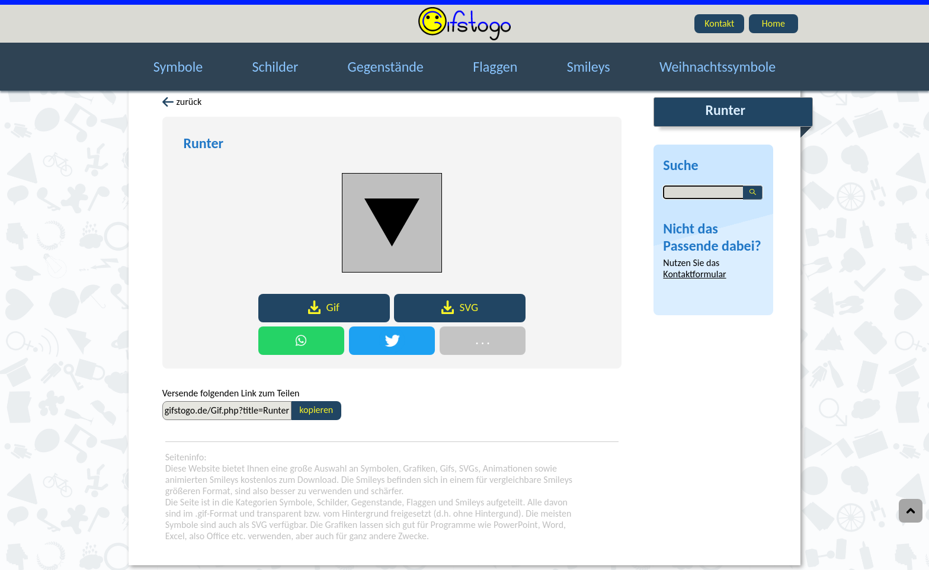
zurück (181, 101)
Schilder (275, 60)
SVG (459, 307)
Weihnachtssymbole (717, 60)
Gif (323, 307)
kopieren (316, 409)
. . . (482, 340)
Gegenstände (386, 60)
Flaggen (495, 60)
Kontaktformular (694, 274)
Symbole (178, 60)
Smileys (588, 60)
